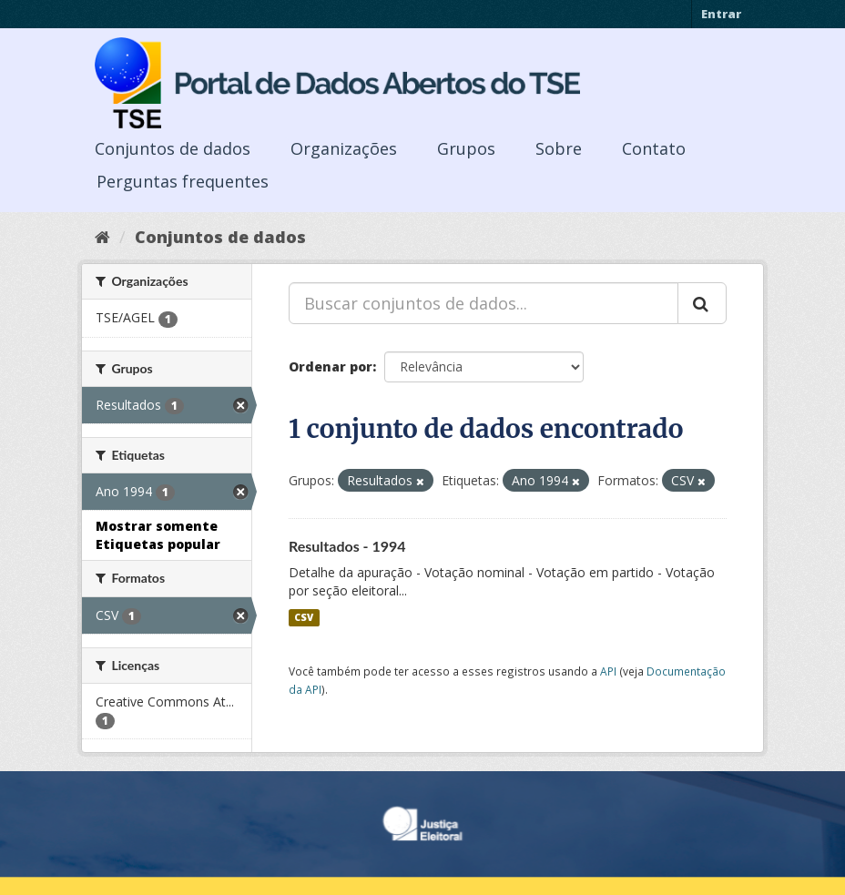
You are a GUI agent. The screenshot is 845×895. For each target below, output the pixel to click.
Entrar (721, 13)
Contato (654, 148)
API (608, 671)
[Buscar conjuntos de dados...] (483, 303)
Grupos (466, 148)
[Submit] (702, 303)
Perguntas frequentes (183, 181)
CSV (303, 617)
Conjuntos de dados (172, 148)
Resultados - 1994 (347, 545)
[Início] (102, 237)
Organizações (343, 148)
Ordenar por (330, 366)
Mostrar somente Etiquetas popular (158, 535)
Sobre (558, 148)
